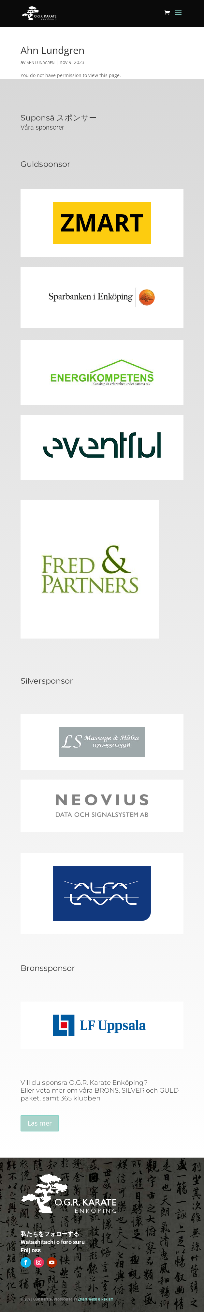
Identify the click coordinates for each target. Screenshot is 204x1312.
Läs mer (40, 1123)
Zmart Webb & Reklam (95, 1299)
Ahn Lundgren (40, 62)
